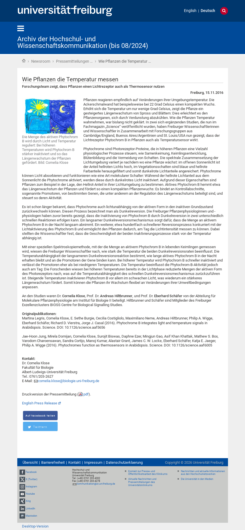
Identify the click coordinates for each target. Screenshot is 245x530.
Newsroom (40, 61)
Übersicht (30, 462)
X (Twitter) (31, 479)
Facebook (31, 472)
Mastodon (31, 515)
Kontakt (74, 462)
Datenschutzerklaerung (124, 462)
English (190, 10)
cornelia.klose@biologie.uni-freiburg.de (68, 381)
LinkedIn (30, 508)
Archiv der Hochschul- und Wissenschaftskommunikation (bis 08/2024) (82, 42)
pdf (86, 394)
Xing (28, 501)
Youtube (30, 493)
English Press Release (39, 403)
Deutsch (208, 10)
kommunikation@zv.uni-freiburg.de (96, 483)
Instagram (31, 486)
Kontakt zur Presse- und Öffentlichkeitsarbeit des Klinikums (148, 473)
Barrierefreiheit (53, 462)
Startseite (23, 61)
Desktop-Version (35, 526)
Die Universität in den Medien (197, 479)
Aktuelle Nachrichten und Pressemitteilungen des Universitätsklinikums (142, 482)
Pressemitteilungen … (74, 61)
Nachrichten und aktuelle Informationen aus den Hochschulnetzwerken (203, 473)
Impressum (93, 462)
